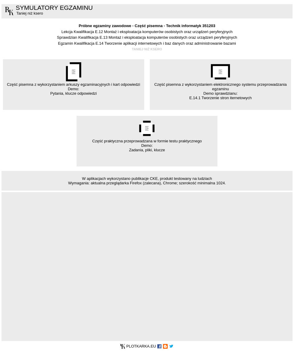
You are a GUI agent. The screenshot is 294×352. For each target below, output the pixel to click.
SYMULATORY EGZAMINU (54, 7)
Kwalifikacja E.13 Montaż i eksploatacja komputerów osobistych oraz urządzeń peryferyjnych (157, 37)
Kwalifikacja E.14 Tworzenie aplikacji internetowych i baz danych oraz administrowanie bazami (155, 43)
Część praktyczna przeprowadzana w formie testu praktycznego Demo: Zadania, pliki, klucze (147, 135)
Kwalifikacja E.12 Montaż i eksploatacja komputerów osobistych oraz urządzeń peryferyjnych (153, 31)
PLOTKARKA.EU (138, 346)
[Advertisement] (72, 266)
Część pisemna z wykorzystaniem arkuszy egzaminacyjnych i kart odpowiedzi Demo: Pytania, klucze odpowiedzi (73, 79)
